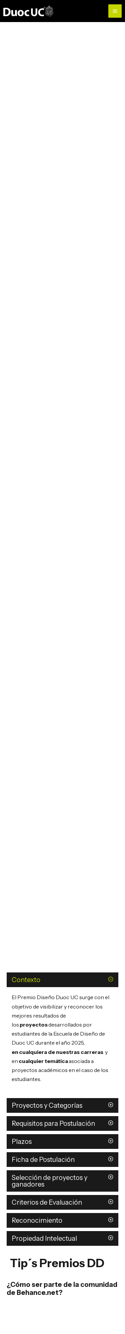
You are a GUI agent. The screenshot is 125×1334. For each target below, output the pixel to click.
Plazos (22, 1142)
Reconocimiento (37, 1220)
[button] (62, 979)
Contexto (26, 980)
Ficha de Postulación (43, 1160)
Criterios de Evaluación (47, 1202)
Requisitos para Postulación (53, 1123)
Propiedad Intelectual (44, 1238)
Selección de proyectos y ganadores (49, 1181)
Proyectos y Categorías (47, 1105)
